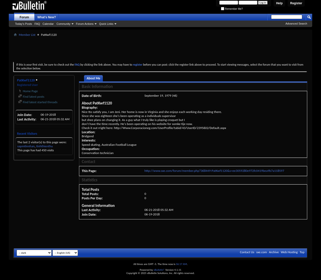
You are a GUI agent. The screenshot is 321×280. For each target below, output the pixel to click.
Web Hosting (289, 252)
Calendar (48, 23)
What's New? (46, 17)
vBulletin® (159, 269)
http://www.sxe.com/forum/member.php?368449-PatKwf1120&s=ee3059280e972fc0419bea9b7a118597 (214, 171)
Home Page (28, 91)
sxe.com (261, 252)
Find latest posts (31, 96)
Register (296, 3)
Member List (27, 35)
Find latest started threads (37, 102)
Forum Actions (85, 23)
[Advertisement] (160, 49)
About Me (93, 78)
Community (63, 23)
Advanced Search (296, 23)
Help (279, 3)
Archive (274, 252)
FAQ (37, 23)
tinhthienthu (44, 146)
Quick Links (106, 23)
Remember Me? (232, 9)
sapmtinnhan (26, 146)
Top (302, 252)
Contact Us (247, 252)
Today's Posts (23, 23)
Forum (24, 17)
